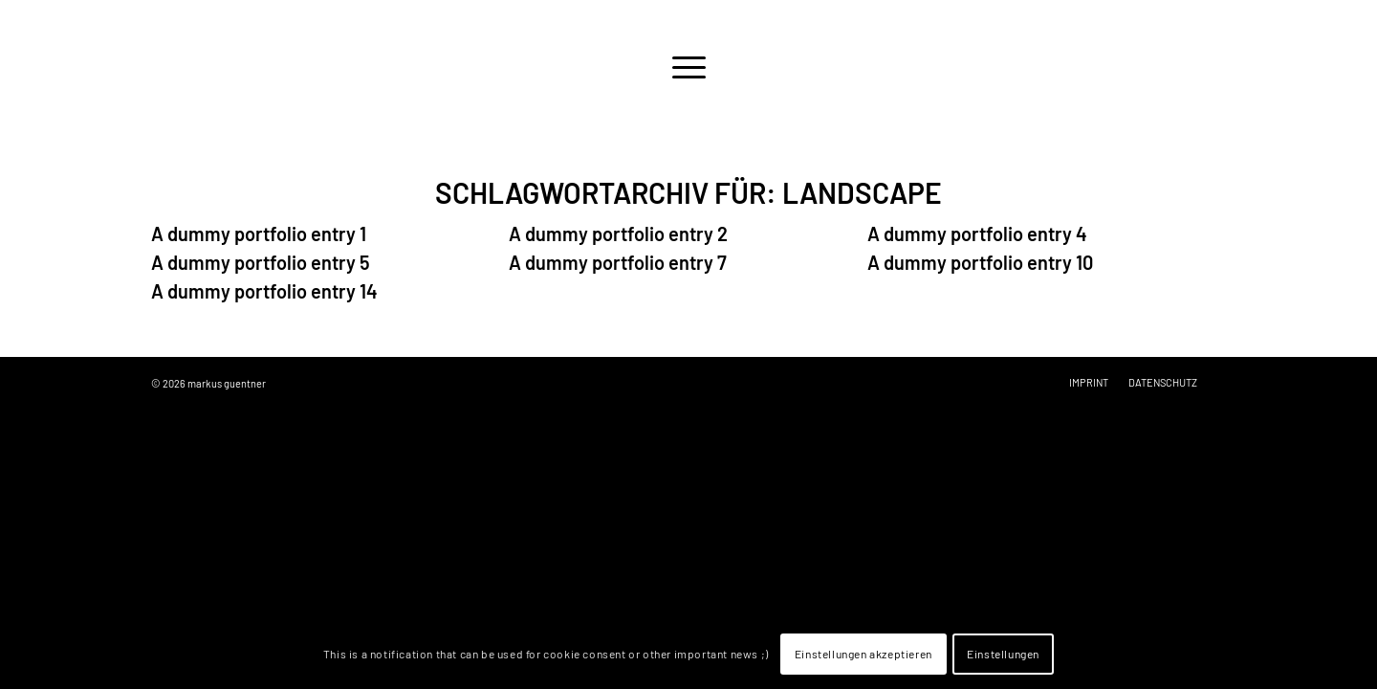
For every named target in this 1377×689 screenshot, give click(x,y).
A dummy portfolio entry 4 (977, 233)
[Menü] (688, 67)
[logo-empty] (688, 21)
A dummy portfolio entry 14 (264, 290)
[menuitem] (688, 67)
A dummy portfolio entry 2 (618, 233)
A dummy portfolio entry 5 (260, 262)
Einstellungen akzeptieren (863, 653)
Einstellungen (1003, 653)
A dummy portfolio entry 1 (258, 233)
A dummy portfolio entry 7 (618, 262)
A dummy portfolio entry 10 (980, 262)
